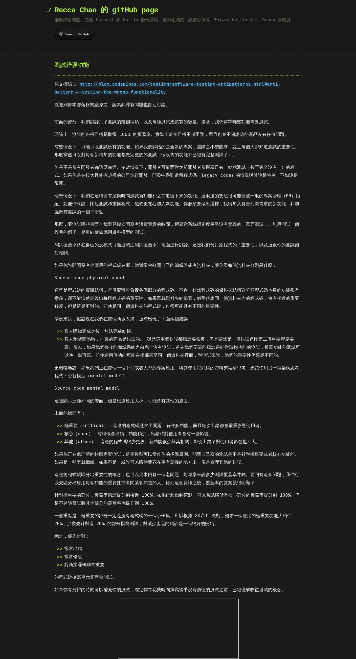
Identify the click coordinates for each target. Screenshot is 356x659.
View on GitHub (74, 34)
